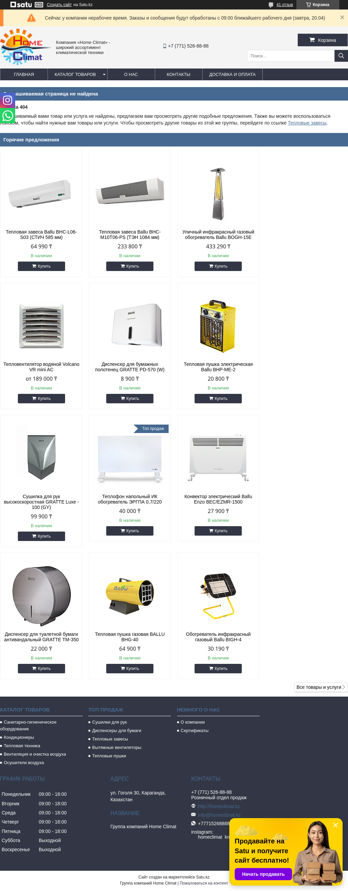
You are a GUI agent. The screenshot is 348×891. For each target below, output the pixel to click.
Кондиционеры (19, 605)
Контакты (178, 74)
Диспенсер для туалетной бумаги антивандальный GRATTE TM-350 (129, 504)
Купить (44, 266)
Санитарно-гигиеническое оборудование (28, 593)
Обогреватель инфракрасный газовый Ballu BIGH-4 (306, 504)
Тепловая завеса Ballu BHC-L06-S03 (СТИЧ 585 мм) (41, 234)
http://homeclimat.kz (219, 674)
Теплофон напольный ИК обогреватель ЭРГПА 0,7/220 (307, 366)
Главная (24, 74)
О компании (193, 589)
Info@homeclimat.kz (219, 682)
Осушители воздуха (24, 630)
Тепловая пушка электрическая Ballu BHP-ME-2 (130, 366)
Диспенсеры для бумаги (116, 598)
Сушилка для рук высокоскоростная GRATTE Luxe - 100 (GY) (218, 369)
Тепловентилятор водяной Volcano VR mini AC (307, 234)
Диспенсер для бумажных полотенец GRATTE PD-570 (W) (41, 366)
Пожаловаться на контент (204, 751)
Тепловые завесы (307, 123)
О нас (131, 74)
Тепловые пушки (109, 623)
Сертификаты (195, 598)
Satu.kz (202, 744)
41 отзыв (285, 4)
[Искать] (341, 56)
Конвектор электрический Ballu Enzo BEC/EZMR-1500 (41, 504)
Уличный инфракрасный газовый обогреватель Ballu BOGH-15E (218, 234)
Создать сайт (59, 4)
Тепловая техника (22, 613)
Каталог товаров (75, 74)
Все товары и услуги (318, 555)
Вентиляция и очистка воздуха (35, 621)
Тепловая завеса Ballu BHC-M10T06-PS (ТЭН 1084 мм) (130, 234)
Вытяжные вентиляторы (116, 615)
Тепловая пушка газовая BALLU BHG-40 (218, 504)
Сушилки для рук (109, 589)
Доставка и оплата (232, 74)
